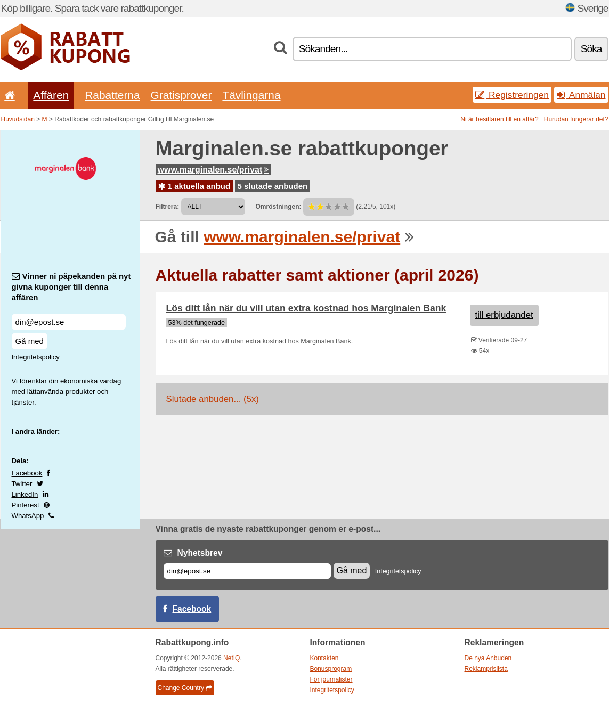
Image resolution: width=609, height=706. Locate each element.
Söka (591, 48)
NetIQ (231, 658)
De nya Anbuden (488, 658)
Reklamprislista (486, 668)
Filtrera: (168, 206)
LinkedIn (25, 494)
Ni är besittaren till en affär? (499, 119)
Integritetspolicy (36, 357)
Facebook (27, 473)
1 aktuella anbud (194, 186)
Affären (51, 95)
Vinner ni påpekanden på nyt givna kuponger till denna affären (71, 287)
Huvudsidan (18, 119)
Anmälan (581, 94)
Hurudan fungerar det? (576, 119)
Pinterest (25, 505)
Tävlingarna (251, 95)
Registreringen (512, 94)
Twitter (22, 484)
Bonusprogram (331, 668)
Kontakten (324, 658)
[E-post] (247, 571)
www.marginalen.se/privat (213, 169)
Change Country (185, 688)
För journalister (331, 679)
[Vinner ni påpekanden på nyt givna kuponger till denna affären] (69, 322)
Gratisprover (181, 95)
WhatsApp (28, 516)
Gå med (29, 341)
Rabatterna (112, 95)
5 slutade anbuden (273, 186)
